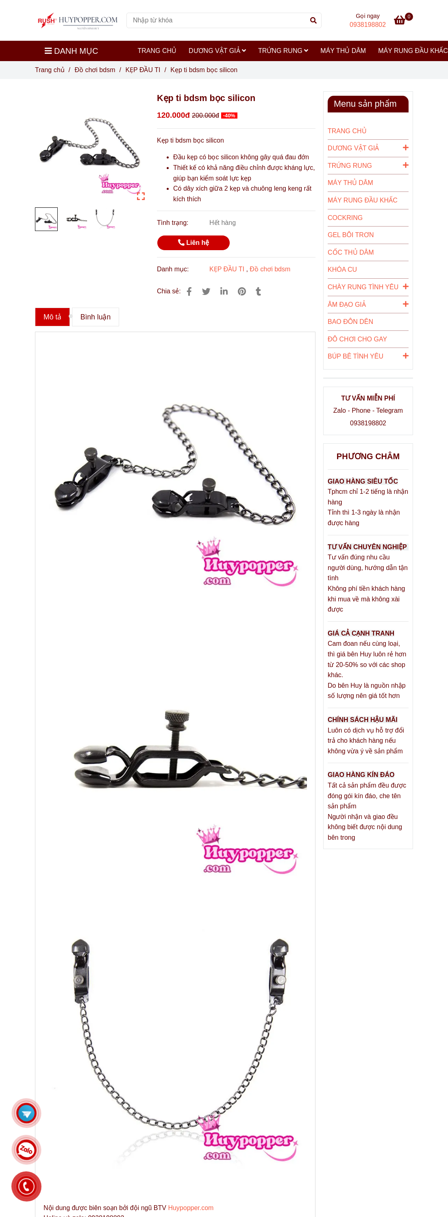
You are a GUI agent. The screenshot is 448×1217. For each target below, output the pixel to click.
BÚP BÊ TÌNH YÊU (368, 355)
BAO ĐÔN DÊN (350, 321)
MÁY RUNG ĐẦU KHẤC (363, 200)
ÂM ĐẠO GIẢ (368, 304)
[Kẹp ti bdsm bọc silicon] (77, 20)
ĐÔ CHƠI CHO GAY (357, 339)
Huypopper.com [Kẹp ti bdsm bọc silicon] (190, 1207)
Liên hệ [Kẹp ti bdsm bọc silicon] (193, 242)
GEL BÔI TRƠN (351, 234)
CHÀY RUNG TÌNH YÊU (368, 286)
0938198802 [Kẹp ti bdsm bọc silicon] (368, 24)
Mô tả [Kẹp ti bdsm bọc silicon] (52, 317)
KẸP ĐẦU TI (226, 269)
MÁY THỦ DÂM (343, 50)
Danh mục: (174, 269)
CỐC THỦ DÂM (351, 252)
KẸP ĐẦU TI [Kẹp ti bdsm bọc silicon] (142, 69)
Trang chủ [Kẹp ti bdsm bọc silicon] (50, 69)
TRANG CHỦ (157, 50)
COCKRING (345, 217)
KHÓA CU (342, 269)
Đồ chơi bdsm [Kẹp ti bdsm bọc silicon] (94, 69)
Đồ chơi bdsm (270, 269)
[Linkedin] (224, 291)
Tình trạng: (173, 222)
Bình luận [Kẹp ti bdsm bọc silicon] (95, 317)
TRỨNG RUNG (283, 50)
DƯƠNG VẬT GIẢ (217, 50)
